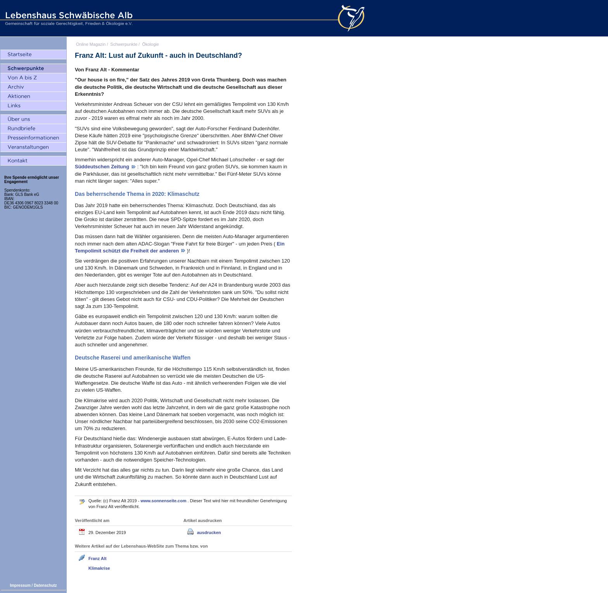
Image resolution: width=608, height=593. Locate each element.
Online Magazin (90, 44)
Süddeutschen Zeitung (103, 166)
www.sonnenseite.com (164, 500)
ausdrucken (209, 532)
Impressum (20, 585)
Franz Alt (97, 558)
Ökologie (150, 44)
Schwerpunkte (124, 44)
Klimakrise (99, 568)
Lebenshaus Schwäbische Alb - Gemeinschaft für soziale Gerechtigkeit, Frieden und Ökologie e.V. (68, 18)
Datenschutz (45, 585)
